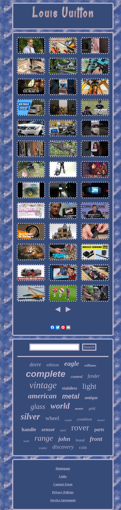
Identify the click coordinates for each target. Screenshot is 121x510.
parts (99, 429)
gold (92, 408)
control (76, 376)
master (101, 420)
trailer (43, 448)
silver (30, 416)
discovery (63, 447)
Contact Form (62, 484)
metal (70, 396)
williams (90, 365)
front (96, 439)
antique (91, 397)
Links (63, 476)
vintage (43, 385)
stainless (69, 388)
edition (52, 364)
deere (35, 364)
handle (28, 429)
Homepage (63, 468)
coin (83, 447)
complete (45, 374)
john (64, 438)
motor (79, 408)
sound (68, 420)
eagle (71, 363)
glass (37, 406)
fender (94, 376)
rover (80, 427)
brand (80, 440)
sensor (48, 429)
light (89, 386)
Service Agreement (62, 500)
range (43, 438)
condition (84, 419)
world (60, 405)
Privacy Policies (63, 492)
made (26, 441)
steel (63, 430)
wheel (52, 418)
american (42, 396)
